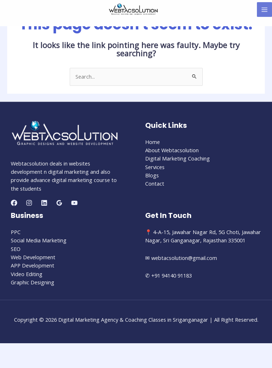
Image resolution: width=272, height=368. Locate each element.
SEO (15, 248)
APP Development (32, 265)
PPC (15, 232)
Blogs (152, 175)
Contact (154, 183)
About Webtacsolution (172, 150)
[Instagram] (29, 203)
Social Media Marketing (38, 240)
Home (152, 141)
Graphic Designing (32, 282)
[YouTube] (74, 203)
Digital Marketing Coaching (177, 158)
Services (155, 167)
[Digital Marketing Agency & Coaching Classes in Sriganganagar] (133, 9)
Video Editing (26, 274)
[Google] (59, 203)
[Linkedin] (44, 203)
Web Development (33, 257)
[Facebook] (14, 203)
